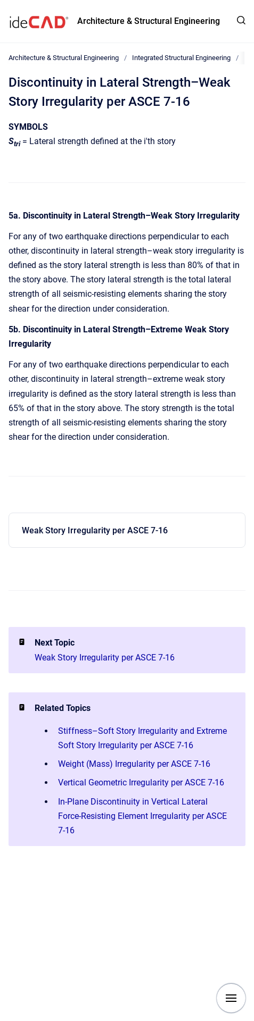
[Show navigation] (231, 998)
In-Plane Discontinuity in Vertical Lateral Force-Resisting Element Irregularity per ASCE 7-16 (142, 816)
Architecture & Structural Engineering (148, 21)
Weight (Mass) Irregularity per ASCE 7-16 (134, 764)
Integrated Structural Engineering (181, 58)
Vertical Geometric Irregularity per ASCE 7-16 (141, 782)
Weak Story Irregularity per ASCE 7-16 (95, 530)
